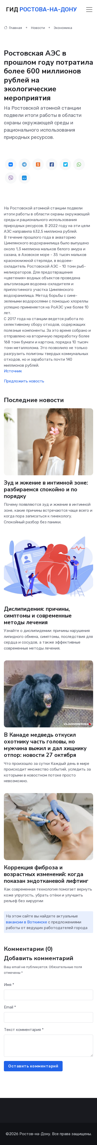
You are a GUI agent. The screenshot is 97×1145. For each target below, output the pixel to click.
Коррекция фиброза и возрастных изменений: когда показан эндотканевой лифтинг (46, 874)
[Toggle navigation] (89, 9)
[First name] (48, 995)
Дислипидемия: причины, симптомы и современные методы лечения (38, 615)
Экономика (63, 28)
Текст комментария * (24, 1029)
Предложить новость (24, 381)
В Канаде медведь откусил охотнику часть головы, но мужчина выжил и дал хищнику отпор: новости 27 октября (45, 745)
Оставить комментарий (33, 1066)
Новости (38, 28)
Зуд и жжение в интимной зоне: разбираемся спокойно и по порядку (46, 489)
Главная (13, 28)
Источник (13, 371)
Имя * (9, 984)
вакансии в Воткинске (26, 922)
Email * (10, 1007)
